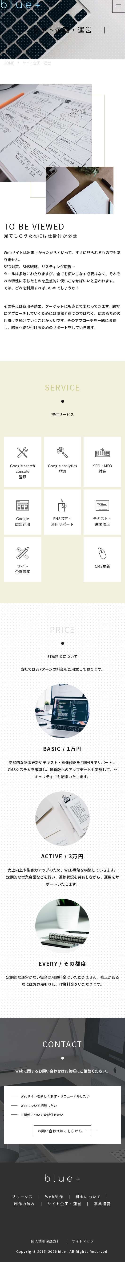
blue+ (63, 1251)
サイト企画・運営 (65, 1203)
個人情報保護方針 (45, 1240)
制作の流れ (25, 1203)
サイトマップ (83, 1240)
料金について (88, 1196)
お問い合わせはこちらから (60, 1130)
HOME (9, 62)
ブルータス (22, 1196)
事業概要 (102, 1203)
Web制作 (54, 1196)
